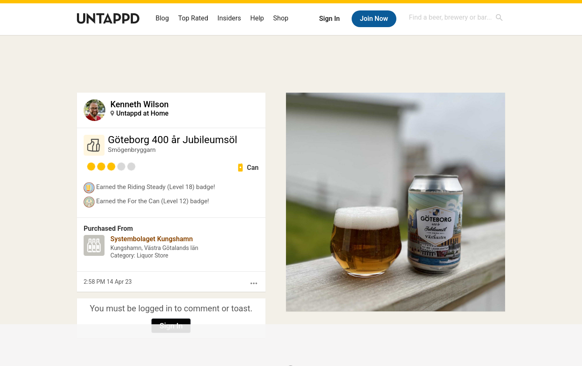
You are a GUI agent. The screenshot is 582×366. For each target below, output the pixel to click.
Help (257, 18)
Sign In (329, 19)
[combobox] (456, 17)
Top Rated (193, 18)
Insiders (229, 18)
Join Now (374, 19)
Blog (162, 18)
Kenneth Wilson (139, 104)
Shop (280, 18)
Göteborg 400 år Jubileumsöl (172, 140)
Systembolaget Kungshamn (151, 239)
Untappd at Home (142, 113)
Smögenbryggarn (132, 150)
